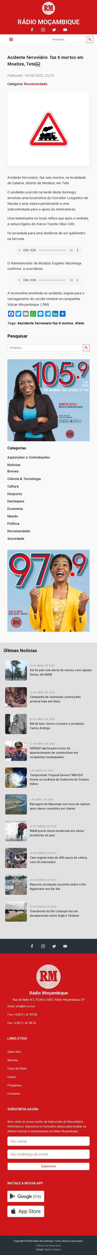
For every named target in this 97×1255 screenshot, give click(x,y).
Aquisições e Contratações (28, 457)
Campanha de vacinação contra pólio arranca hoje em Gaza (55, 699)
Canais (11, 1077)
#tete (79, 323)
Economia (15, 509)
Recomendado (35, 84)
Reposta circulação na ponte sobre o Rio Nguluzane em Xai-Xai (58, 887)
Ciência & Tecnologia (24, 479)
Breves (13, 471)
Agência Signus (52, 1249)
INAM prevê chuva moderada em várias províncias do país (57, 833)
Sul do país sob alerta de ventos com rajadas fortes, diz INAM (61, 672)
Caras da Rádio (17, 1068)
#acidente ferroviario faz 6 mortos (45, 323)
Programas (14, 1085)
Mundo (12, 516)
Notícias (13, 465)
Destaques (15, 501)
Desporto (14, 494)
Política (13, 523)
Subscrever (48, 1166)
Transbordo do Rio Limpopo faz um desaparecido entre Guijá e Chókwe (54, 913)
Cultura (13, 486)
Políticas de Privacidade (48, 1245)
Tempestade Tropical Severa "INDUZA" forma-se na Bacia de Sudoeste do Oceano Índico (59, 779)
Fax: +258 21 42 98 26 (21, 1023)
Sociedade (15, 538)
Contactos (13, 1093)
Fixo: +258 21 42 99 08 (22, 1014)
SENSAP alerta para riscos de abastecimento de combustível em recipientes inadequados (54, 753)
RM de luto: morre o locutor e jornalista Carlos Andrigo (57, 726)
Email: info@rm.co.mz (21, 1006)
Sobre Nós (14, 1052)
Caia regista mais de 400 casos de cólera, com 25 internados (59, 860)
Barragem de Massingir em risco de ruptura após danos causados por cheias (60, 806)
